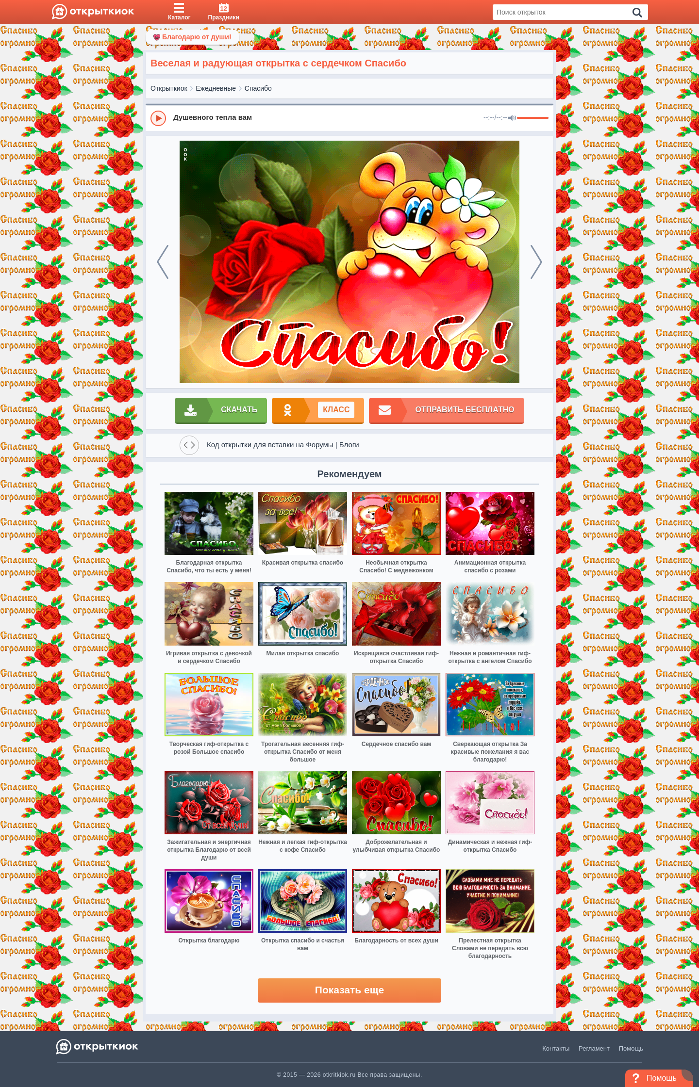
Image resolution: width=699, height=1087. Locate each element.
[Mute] (512, 118)
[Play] (158, 118)
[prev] (162, 262)
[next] (536, 262)
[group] (349, 118)
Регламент (594, 1048)
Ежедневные (216, 88)
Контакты (555, 1048)
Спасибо (258, 88)
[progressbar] (533, 118)
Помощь (631, 1048)
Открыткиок (168, 88)
